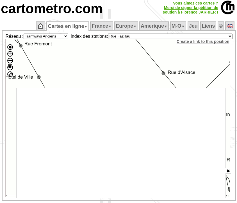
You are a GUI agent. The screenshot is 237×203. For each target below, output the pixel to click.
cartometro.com (52, 8)
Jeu (193, 26)
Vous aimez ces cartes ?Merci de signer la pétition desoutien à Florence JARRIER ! (190, 7)
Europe (126, 26)
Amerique (154, 26)
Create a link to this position (203, 41)
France (101, 26)
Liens (208, 26)
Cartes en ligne (67, 26)
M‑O (178, 26)
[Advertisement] (121, 143)
